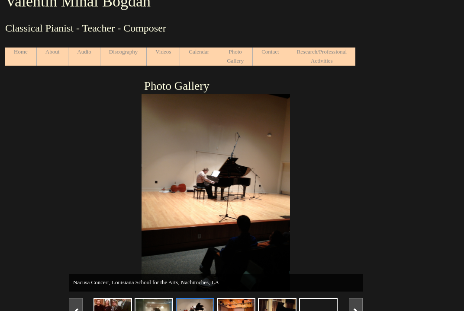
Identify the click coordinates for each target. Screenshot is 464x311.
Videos (163, 51)
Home (21, 51)
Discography (123, 51)
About (52, 51)
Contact (270, 51)
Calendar (199, 51)
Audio (84, 51)
